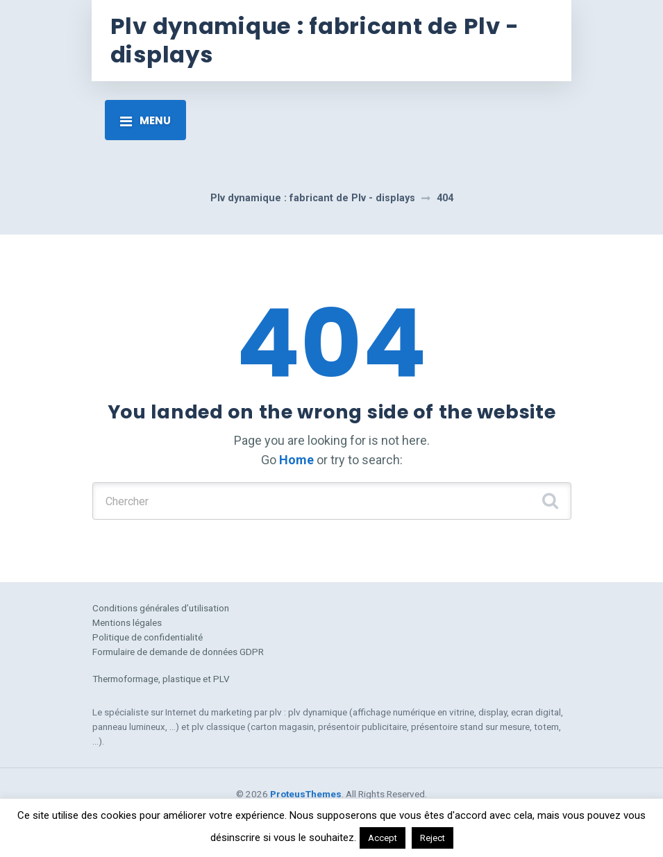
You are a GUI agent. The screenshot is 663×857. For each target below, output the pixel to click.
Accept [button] (382, 838)
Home (296, 459)
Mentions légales (127, 622)
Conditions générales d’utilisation (160, 607)
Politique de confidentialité (147, 637)
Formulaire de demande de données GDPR (178, 651)
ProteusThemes (306, 793)
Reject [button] (432, 838)
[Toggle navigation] (145, 120)
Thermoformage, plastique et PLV (161, 678)
